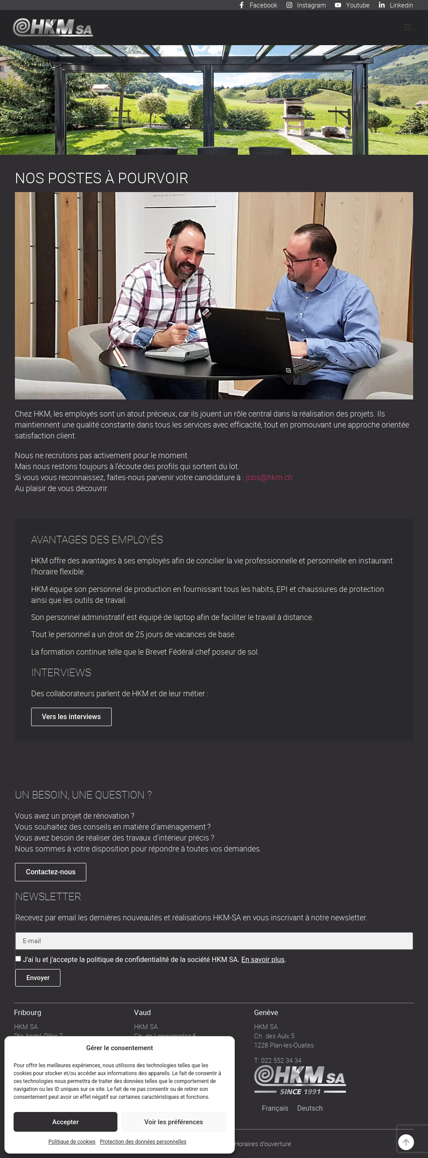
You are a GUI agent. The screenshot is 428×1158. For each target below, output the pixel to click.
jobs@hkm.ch (269, 477)
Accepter (65, 1122)
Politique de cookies (72, 1142)
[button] (407, 28)
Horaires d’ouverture (262, 1143)
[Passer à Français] (275, 1108)
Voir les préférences (174, 1122)
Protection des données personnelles (143, 1142)
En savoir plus (263, 959)
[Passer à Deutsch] (310, 1108)
